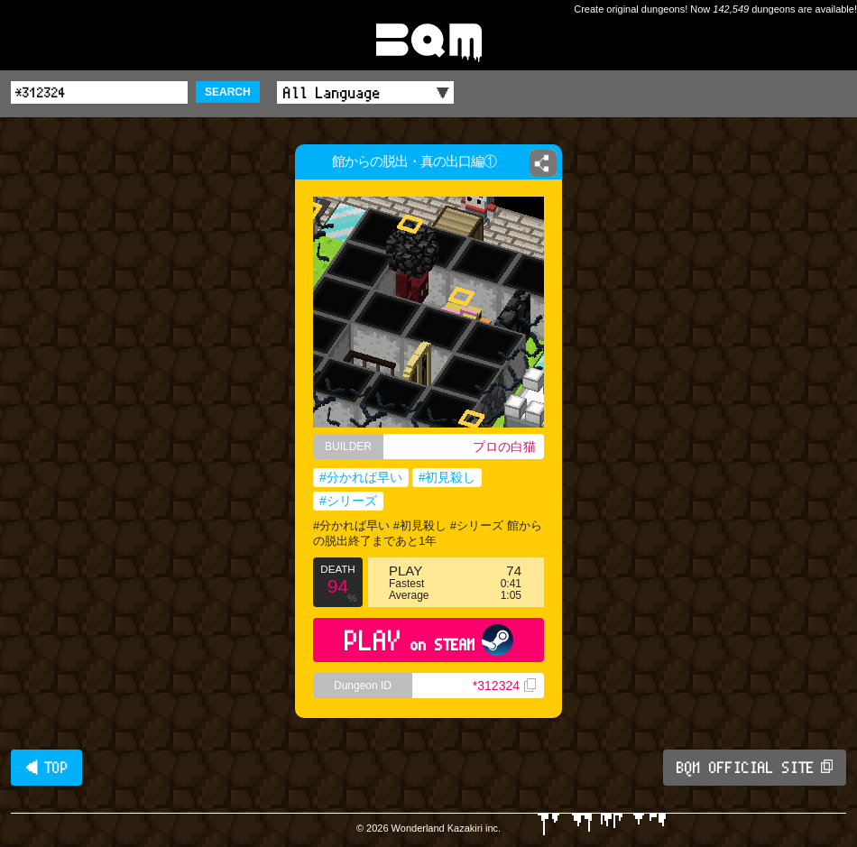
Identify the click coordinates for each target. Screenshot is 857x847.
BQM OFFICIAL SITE (755, 768)
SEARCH (228, 92)
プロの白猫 (504, 446)
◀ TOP (46, 768)
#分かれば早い (360, 477)
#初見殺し (447, 477)
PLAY (429, 640)
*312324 (504, 685)
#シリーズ (348, 500)
